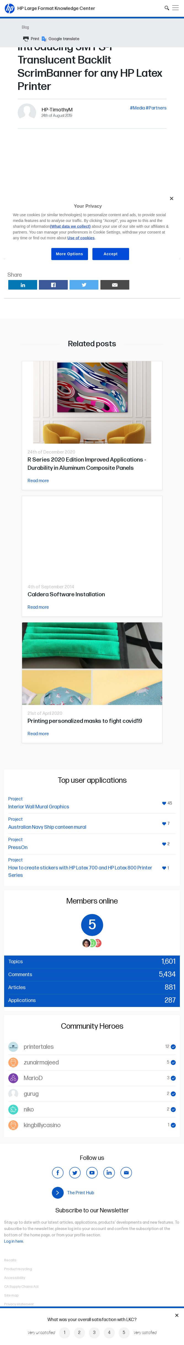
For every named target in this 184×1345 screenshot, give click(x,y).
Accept (111, 254)
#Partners (156, 108)
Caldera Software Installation (66, 594)
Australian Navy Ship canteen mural (47, 827)
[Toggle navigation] (175, 8)
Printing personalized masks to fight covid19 (85, 721)
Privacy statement (19, 1304)
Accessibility (14, 1278)
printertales (39, 1047)
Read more (38, 481)
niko (29, 1109)
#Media (137, 108)
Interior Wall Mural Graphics (38, 807)
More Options (69, 254)
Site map (11, 1295)
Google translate (60, 39)
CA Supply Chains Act (21, 1286)
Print (31, 39)
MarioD (33, 1078)
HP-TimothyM (57, 110)
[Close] (172, 198)
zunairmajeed (41, 1062)
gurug (31, 1094)
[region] (92, 230)
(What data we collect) (70, 226)
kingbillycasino (42, 1125)
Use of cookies (81, 238)
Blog (25, 27)
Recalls (10, 1260)
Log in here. (14, 1241)
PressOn (17, 847)
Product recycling (18, 1269)
